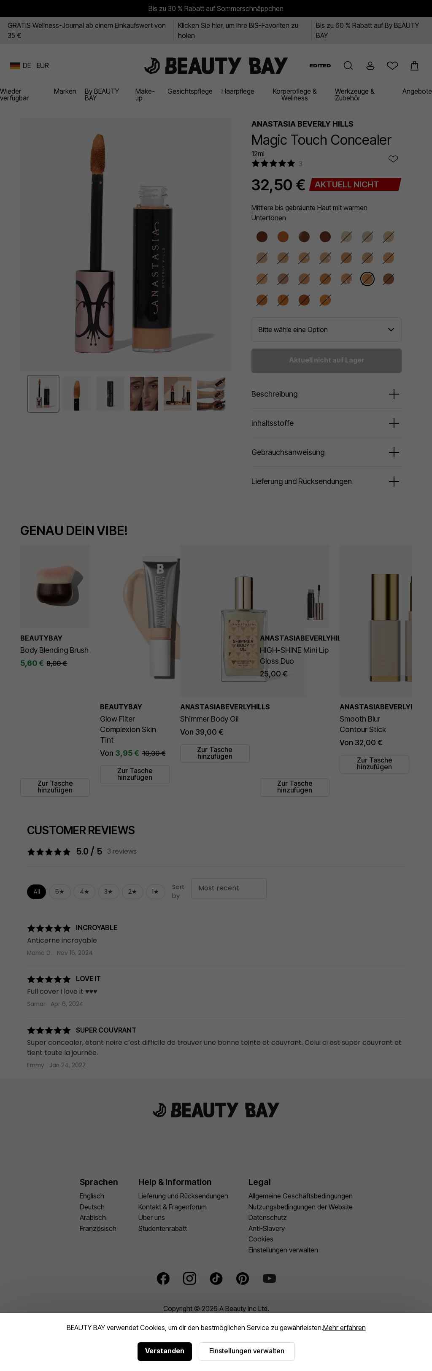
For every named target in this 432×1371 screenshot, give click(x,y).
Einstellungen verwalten (246, 1351)
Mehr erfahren (344, 1327)
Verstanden (164, 1351)
